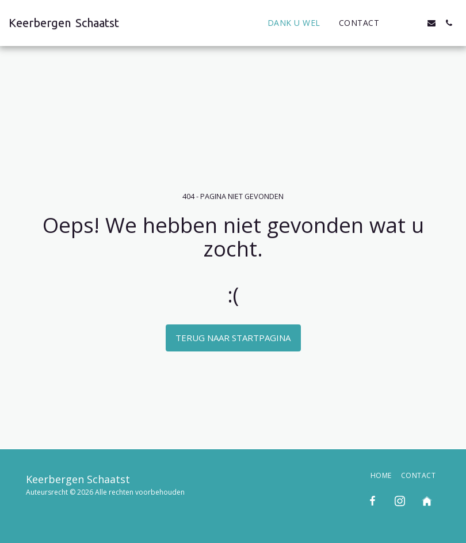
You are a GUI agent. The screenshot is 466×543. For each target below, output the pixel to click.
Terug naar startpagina (233, 337)
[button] (397, 23)
